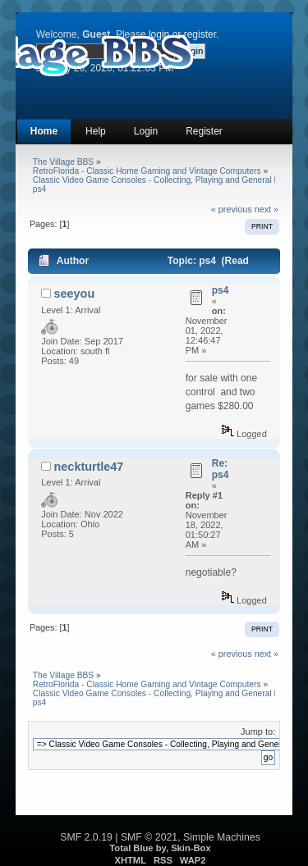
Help (95, 131)
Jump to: (258, 731)
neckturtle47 (89, 466)
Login (146, 131)
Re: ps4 (220, 469)
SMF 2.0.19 (86, 837)
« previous (231, 209)
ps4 (220, 290)
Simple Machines (221, 837)
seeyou (74, 293)
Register (204, 131)
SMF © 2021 (149, 837)
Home (43, 131)
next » (266, 209)
